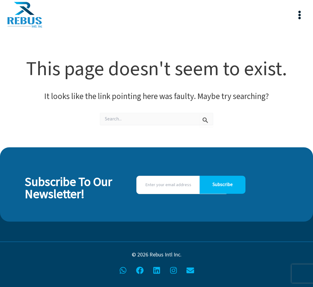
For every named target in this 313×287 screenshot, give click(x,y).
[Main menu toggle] (299, 15)
